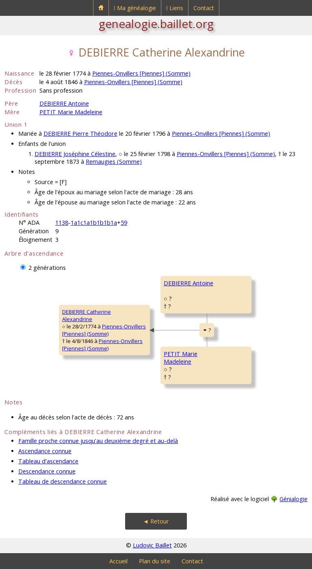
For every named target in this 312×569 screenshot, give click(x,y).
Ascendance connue (45, 451)
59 (124, 222)
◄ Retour (156, 521)
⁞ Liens (174, 8)
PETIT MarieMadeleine (180, 357)
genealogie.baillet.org (156, 23)
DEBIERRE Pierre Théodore (80, 133)
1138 (61, 222)
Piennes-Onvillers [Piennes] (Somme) (141, 73)
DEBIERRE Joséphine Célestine (75, 154)
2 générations (47, 267)
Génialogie (294, 499)
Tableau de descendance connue (62, 481)
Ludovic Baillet (152, 545)
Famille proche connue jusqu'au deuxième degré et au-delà (98, 441)
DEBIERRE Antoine (64, 103)
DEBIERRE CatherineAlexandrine (86, 315)
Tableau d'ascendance (48, 461)
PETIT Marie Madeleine (70, 112)
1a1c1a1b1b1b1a (94, 222)
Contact (203, 8)
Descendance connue (47, 471)
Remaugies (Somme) (114, 161)
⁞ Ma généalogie (135, 8)
